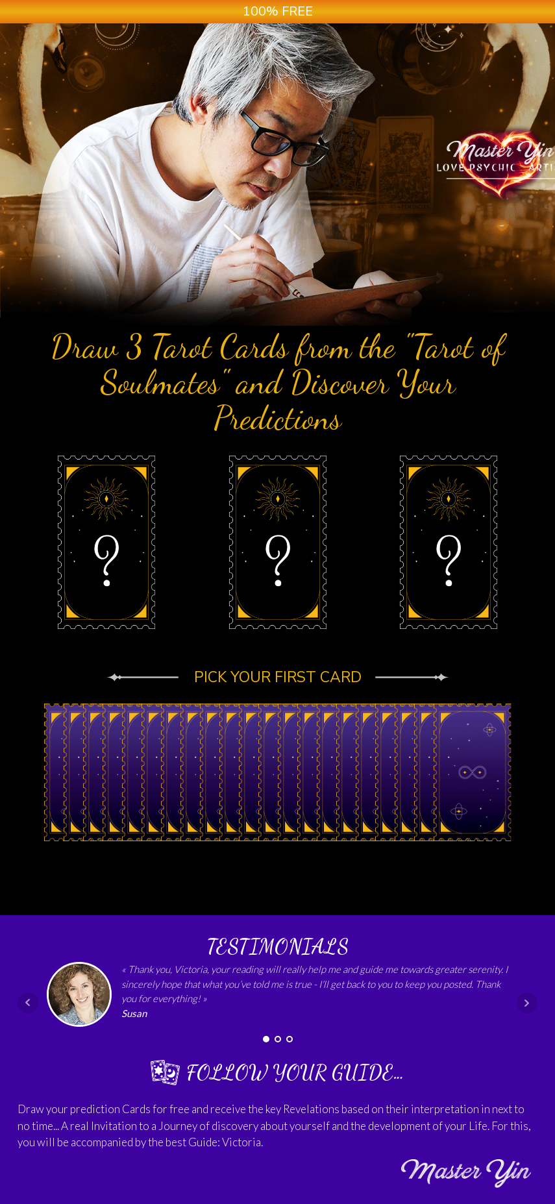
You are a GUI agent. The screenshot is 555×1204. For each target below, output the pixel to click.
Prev (28, 1002)
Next (527, 1002)
